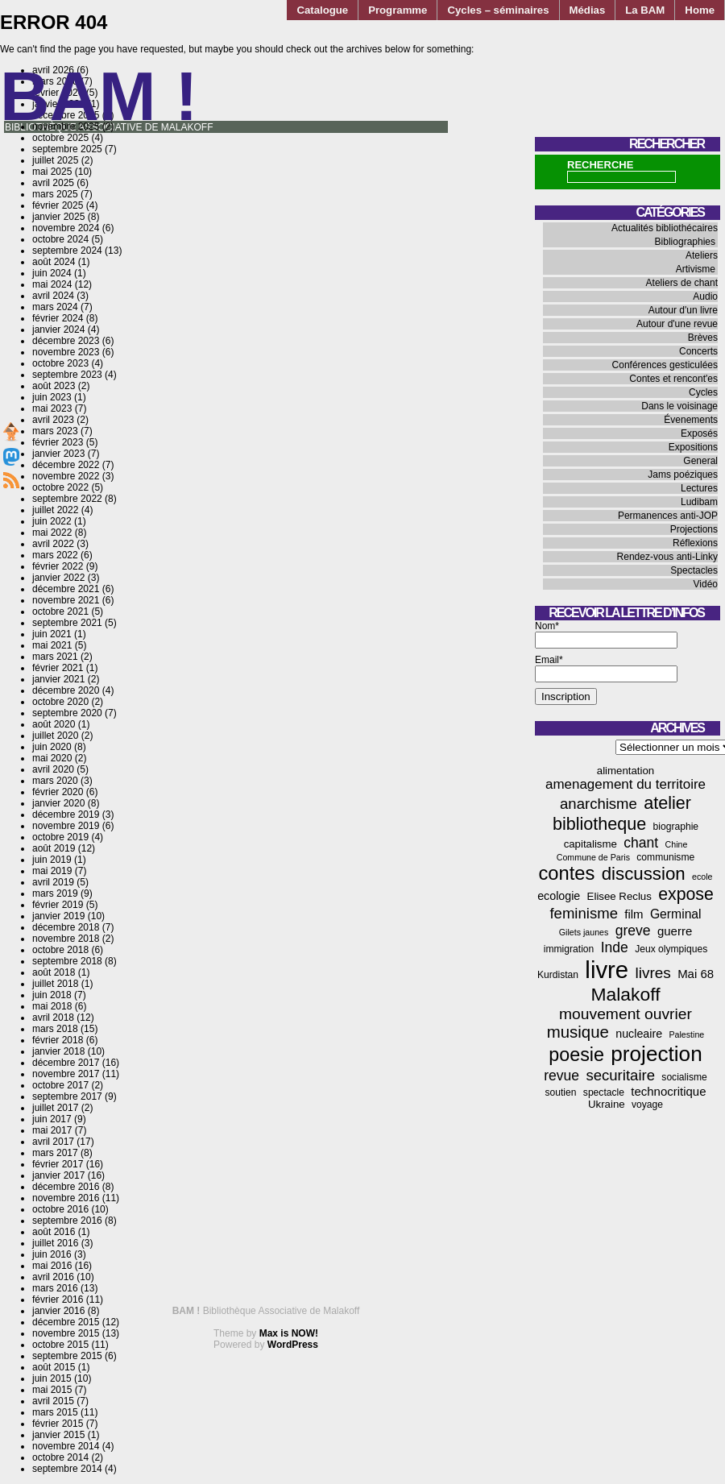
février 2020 (57, 792)
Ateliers (702, 255)
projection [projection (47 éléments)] (656, 1054)
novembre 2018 (65, 938)
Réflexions (695, 543)
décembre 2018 (65, 927)
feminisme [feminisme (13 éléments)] (583, 913)
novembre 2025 (65, 126)
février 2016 (57, 1299)
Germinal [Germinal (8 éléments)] (676, 914)
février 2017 (57, 1164)
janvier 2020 (58, 803)
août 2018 (53, 972)
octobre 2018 (60, 949)
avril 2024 (53, 295)
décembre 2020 (65, 690)
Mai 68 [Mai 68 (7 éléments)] (695, 973)
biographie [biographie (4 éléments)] (675, 826)
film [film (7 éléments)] (633, 914)
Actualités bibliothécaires (664, 228)
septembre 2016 (67, 1220)
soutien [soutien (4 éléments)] (561, 1092)
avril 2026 (53, 70)
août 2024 (53, 261)
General (700, 460)
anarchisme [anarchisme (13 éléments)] (598, 803)
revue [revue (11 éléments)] (561, 1075)
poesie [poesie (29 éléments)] (576, 1054)
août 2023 (53, 386)
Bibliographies (685, 241)
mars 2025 (55, 194)
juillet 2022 (55, 510)
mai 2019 (52, 871)
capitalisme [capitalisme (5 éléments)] (590, 844)
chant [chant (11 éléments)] (641, 843)
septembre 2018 (67, 961)
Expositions (693, 447)
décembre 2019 (65, 814)
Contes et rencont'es (673, 378)
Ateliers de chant (682, 282)
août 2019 (53, 848)
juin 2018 (52, 995)
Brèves (703, 337)
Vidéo (706, 584)
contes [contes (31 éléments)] (566, 873)
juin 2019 (52, 859)
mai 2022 (52, 532)
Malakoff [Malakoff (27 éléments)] (626, 994)
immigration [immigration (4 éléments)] (569, 949)
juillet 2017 (55, 1107)
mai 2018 (52, 1006)
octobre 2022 (60, 487)
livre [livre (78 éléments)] (606, 969)
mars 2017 (55, 1153)
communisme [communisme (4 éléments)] (665, 857)
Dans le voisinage (679, 406)
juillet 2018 (55, 983)
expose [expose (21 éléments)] (686, 894)
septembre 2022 (67, 498)
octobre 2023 (60, 363)
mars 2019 (55, 893)
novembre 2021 (65, 600)
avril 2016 (53, 1277)
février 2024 (57, 318)
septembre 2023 (67, 374)
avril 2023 (53, 419)
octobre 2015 (60, 1344)
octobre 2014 (60, 1457)
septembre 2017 (67, 1096)
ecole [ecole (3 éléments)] (702, 876)
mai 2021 (52, 645)
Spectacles (694, 570)
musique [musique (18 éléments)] (578, 1032)
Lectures (699, 488)
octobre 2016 (60, 1209)
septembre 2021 (67, 622)
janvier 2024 (58, 329)
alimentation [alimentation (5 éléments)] (625, 771)
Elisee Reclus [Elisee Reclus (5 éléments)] (619, 896)
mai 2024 (52, 284)
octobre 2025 (60, 137)
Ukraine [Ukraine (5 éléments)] (606, 1104)
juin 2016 (52, 1254)
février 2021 (57, 668)
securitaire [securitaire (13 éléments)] (620, 1075)
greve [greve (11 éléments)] (633, 930)
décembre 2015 (65, 1322)
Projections (694, 529)
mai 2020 (52, 758)
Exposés (699, 433)
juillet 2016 (55, 1243)
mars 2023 (55, 431)
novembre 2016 (65, 1198)
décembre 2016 (65, 1186)
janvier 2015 (58, 1434)
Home (700, 10)
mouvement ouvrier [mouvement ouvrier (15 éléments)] (625, 1013)
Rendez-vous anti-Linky (667, 556)
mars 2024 (55, 307)
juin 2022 (52, 521)
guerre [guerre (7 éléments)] (674, 931)
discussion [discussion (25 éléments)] (644, 874)
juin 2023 (52, 397)
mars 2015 (55, 1412)
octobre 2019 (60, 837)
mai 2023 (52, 408)
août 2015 (53, 1367)
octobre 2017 (60, 1085)
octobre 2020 (60, 701)
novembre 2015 (65, 1333)
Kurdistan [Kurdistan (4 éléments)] (557, 974)
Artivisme (695, 269)
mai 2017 (52, 1130)
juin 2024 (52, 273)
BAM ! (99, 96)
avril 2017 (53, 1141)
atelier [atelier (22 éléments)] (667, 803)
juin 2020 (52, 746)
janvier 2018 (58, 1051)
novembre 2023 (65, 352)
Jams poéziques (683, 474)
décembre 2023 (65, 340)
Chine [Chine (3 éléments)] (676, 844)
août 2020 (53, 724)
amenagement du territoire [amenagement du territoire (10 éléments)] (625, 784)
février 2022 (57, 566)
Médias (588, 10)
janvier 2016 (58, 1310)
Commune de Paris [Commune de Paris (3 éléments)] (593, 857)
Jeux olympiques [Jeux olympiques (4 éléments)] (671, 949)
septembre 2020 (67, 713)
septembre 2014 (67, 1468)
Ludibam (699, 502)
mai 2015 (52, 1389)
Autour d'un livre (683, 310)
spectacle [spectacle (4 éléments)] (603, 1092)
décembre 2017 (65, 1062)
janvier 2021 (58, 679)
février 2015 (57, 1423)
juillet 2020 (55, 735)
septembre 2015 (67, 1356)
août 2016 (53, 1231)
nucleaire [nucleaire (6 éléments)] (638, 1033)
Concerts (698, 351)
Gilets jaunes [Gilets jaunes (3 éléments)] (584, 932)
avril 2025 (53, 183)
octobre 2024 (60, 239)
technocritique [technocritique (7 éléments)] (668, 1091)
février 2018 (57, 1040)
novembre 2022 (65, 476)
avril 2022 (53, 543)
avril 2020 (53, 769)
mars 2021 (55, 656)
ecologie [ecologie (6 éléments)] (558, 895)
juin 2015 (52, 1378)
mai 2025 (52, 171)
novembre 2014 (65, 1446)
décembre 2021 (65, 589)
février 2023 (57, 442)
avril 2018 (53, 1017)
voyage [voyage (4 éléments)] (647, 1104)
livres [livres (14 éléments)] (652, 972)
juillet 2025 (55, 160)
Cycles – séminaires (498, 10)
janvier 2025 (58, 216)
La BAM (645, 10)
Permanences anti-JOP (668, 515)
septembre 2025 (67, 149)
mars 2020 (55, 780)
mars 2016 (55, 1288)
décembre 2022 (65, 464)
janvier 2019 (58, 916)
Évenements (691, 419)
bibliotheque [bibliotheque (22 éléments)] (599, 824)
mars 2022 (55, 555)
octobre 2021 (60, 611)
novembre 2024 (65, 228)
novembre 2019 (65, 825)
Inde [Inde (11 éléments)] (614, 947)
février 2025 (57, 205)
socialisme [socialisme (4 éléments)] (683, 1077)
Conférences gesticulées (665, 365)
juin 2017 (52, 1119)
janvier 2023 (58, 453)
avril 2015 (53, 1401)
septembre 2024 (67, 250)
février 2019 (57, 904)
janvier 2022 (58, 577)
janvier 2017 (58, 1175)
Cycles (703, 392)
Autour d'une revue (677, 324)
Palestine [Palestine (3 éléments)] (686, 1034)
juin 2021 (52, 634)
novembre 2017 (65, 1074)
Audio (705, 296)
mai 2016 (52, 1265)
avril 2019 (53, 882)
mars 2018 (55, 1028)
